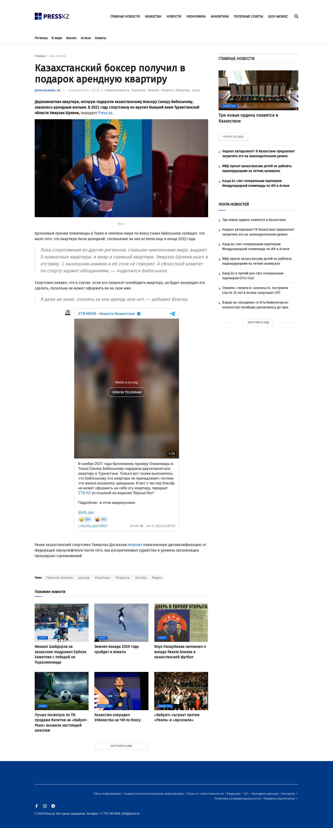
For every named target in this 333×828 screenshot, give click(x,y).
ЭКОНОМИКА (196, 17)
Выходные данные (265, 793)
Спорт (196, 90)
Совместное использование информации (154, 793)
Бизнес (71, 38)
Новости (167, 90)
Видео (157, 577)
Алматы (100, 38)
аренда (84, 577)
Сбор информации (108, 793)
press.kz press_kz (47, 90)
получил (135, 545)
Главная (40, 56)
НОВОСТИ (173, 17)
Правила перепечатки (280, 798)
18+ (247, 793)
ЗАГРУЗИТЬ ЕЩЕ (121, 745)
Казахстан (139, 90)
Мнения (154, 90)
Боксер (141, 577)
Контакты (288, 793)
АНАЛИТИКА (220, 17)
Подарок (123, 577)
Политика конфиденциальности (237, 798)
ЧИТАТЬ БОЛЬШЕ (233, 136)
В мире (57, 38)
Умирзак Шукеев (59, 577)
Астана (86, 38)
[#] (52, 15)
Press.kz (105, 113)
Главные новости (117, 90)
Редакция (234, 793)
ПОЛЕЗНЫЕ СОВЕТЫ (248, 17)
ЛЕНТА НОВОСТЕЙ (234, 204)
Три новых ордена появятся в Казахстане (254, 220)
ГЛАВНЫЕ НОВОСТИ (125, 17)
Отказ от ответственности (206, 793)
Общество (182, 90)
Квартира (103, 577)
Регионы (41, 38)
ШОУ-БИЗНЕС (278, 17)
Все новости (58, 56)
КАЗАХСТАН (153, 17)
